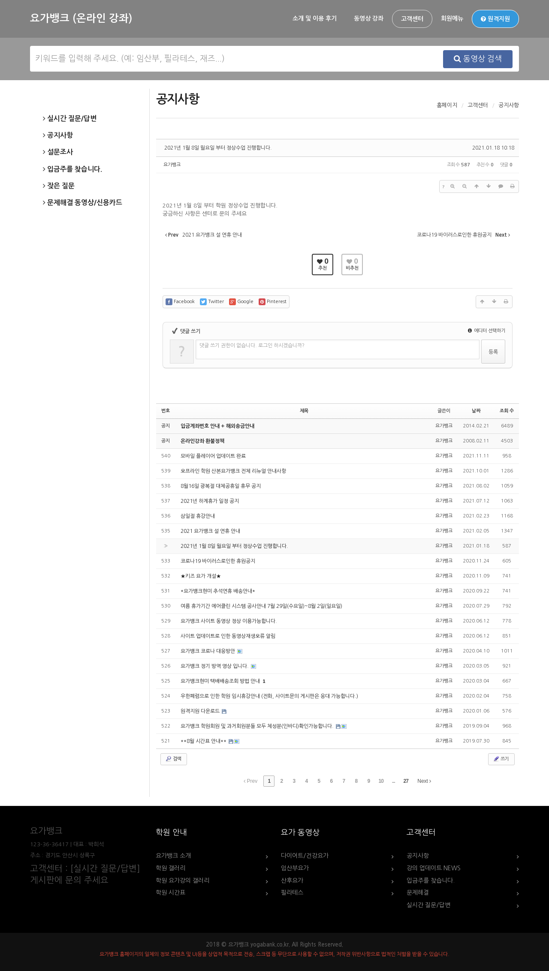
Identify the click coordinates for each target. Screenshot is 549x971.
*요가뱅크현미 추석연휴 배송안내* (218, 591)
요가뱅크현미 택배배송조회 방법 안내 (221, 681)
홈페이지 (447, 105)
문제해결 (418, 893)
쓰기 (500, 758)
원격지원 (495, 19)
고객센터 (412, 19)
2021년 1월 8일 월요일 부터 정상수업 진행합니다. (218, 147)
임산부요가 (295, 868)
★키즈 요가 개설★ (201, 576)
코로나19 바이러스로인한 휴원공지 (218, 561)
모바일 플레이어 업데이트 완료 (213, 456)
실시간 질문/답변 (70, 118)
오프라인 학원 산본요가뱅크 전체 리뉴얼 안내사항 (233, 471)
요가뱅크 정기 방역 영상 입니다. (215, 666)
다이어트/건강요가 (305, 856)
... (393, 781)
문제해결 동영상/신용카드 (82, 202)
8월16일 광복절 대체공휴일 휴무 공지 (221, 486)
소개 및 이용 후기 (315, 18)
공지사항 (58, 135)
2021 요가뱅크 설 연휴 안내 (210, 531)
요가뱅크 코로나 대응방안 (208, 651)
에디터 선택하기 (486, 330)
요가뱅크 (172, 164)
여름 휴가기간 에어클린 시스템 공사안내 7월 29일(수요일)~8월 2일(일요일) (261, 606)
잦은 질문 (59, 186)
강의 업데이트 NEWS (434, 868)
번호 (165, 411)
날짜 (476, 411)
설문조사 (58, 152)
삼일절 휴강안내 (198, 516)
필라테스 (292, 893)
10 (381, 781)
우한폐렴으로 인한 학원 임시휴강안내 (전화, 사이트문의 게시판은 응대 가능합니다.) (269, 696)
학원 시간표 (170, 893)
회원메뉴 (452, 18)
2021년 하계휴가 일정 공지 (210, 501)
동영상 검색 (478, 59)
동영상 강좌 (368, 18)
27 (406, 781)
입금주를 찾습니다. (72, 169)
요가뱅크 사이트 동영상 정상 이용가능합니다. (229, 621)
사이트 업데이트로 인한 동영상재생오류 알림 (228, 636)
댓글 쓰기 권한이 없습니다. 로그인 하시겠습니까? (252, 345)
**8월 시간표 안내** (204, 741)
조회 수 (507, 411)
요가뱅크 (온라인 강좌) (81, 18)
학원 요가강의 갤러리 (182, 881)
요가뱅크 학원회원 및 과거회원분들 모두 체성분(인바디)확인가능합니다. (258, 726)
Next (424, 781)
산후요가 (292, 881)
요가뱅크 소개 (173, 856)
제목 (304, 411)
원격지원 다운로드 (201, 711)
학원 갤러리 (170, 868)
